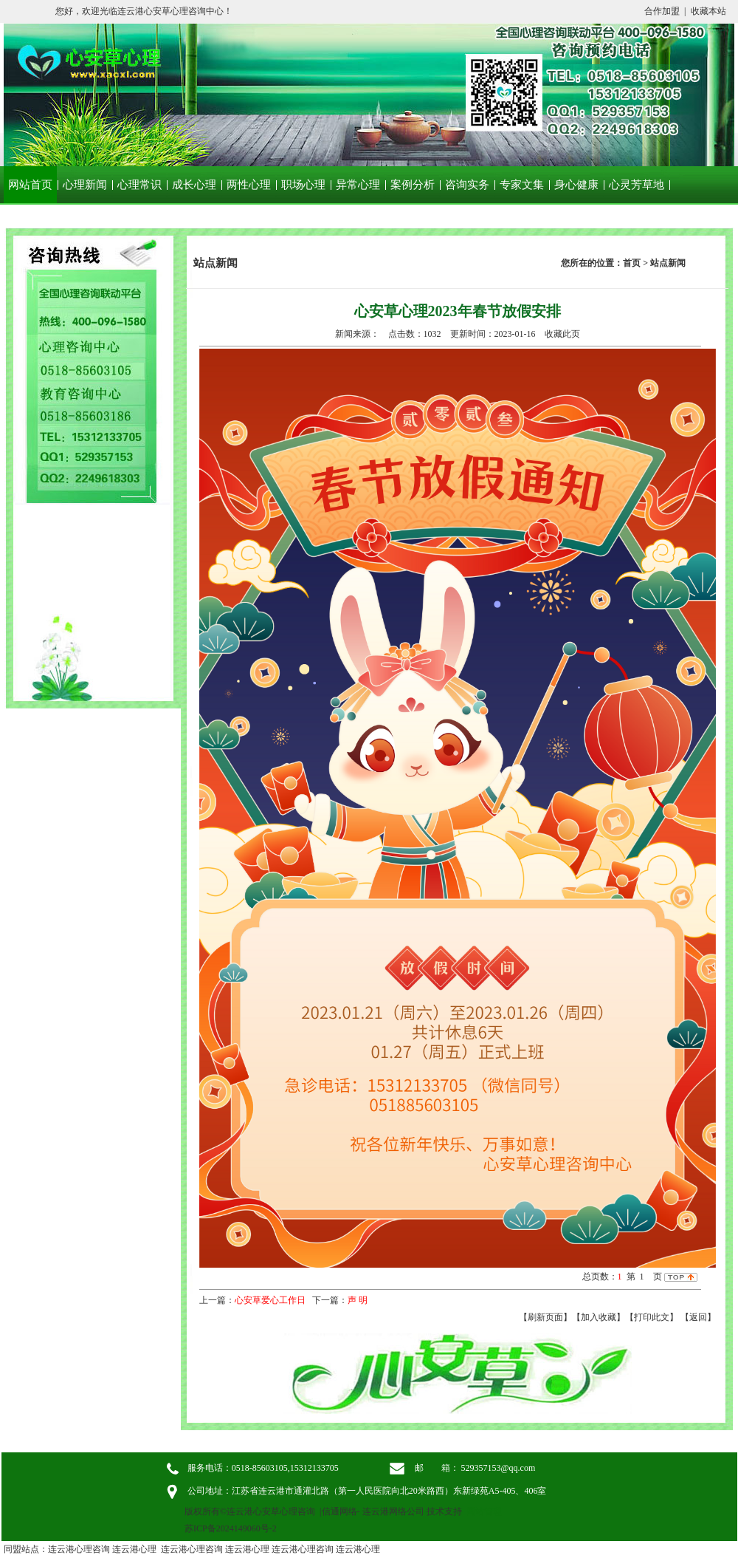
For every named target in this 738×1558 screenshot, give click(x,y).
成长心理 (194, 185)
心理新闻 (85, 185)
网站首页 (30, 185)
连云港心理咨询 (79, 1549)
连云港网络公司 (393, 1511)
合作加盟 (662, 11)
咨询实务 (467, 185)
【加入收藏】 (598, 1317)
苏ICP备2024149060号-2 (230, 1528)
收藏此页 (562, 334)
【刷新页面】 (545, 1317)
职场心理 (303, 185)
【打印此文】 (651, 1317)
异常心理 (358, 185)
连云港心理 (134, 1549)
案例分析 (412, 185)
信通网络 (339, 1511)
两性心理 (249, 185)
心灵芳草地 (636, 185)
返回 (698, 1317)
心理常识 (139, 185)
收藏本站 (708, 11)
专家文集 (522, 185)
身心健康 (576, 185)
